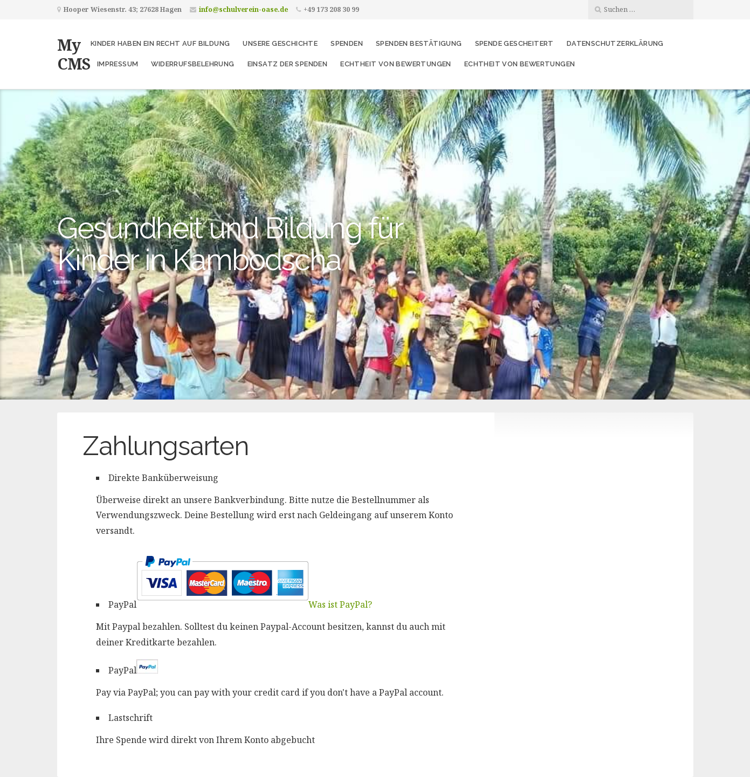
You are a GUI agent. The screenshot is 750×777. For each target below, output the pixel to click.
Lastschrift (130, 718)
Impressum (118, 64)
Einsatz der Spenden (287, 64)
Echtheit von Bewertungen (395, 64)
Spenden (347, 43)
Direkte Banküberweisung (163, 478)
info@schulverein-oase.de (243, 9)
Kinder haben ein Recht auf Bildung (160, 43)
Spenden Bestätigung (419, 43)
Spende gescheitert (514, 43)
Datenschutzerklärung (615, 43)
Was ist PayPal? (340, 604)
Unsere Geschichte (280, 43)
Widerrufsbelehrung (192, 64)
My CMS (73, 54)
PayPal (240, 604)
